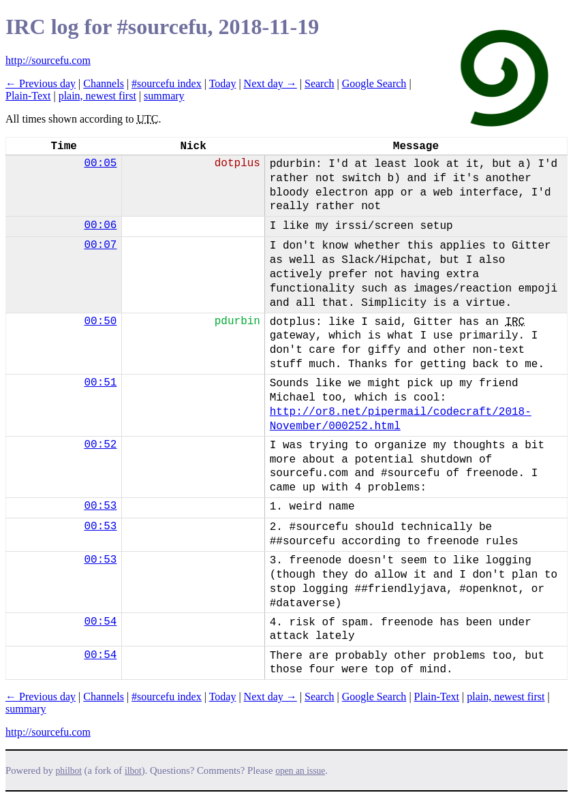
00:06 (100, 225)
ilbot (133, 771)
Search (320, 83)
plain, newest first (97, 95)
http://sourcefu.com (48, 60)
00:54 (100, 622)
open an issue (300, 771)
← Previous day (40, 83)
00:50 (100, 321)
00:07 (100, 245)
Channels (103, 83)
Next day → (270, 83)
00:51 (100, 383)
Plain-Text (27, 95)
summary (164, 95)
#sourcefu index (166, 83)
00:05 (100, 163)
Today (222, 83)
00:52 (100, 445)
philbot (69, 771)
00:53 (100, 506)
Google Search (374, 83)
